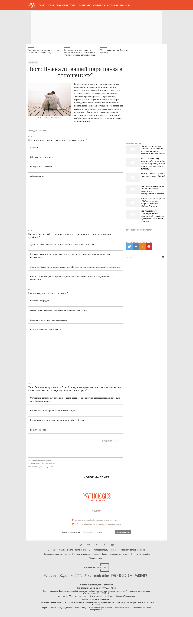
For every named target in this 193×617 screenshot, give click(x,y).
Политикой (81, 524)
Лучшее (42, 5)
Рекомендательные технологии (115, 554)
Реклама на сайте (65, 550)
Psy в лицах (112, 5)
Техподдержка (95, 558)
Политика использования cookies (86, 554)
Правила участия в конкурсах (133, 550)
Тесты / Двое (33, 62)
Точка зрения (62, 5)
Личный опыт (85, 5)
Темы (72, 5)
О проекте (52, 550)
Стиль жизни (99, 5)
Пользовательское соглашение (57, 554)
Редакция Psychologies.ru (42, 461)
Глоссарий (125, 5)
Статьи (51, 5)
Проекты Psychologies (140, 554)
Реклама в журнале (83, 550)
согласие (82, 520)
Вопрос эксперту (101, 550)
